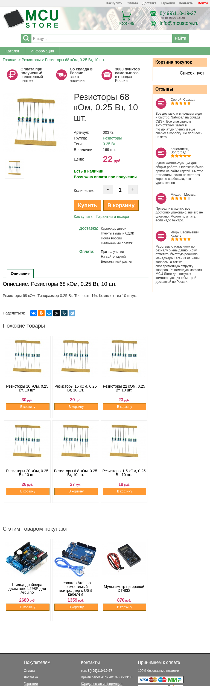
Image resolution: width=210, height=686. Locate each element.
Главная (10, 60)
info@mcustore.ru (179, 23)
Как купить (114, 3)
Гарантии (168, 3)
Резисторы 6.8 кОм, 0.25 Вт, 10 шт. (75, 477)
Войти (203, 3)
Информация (42, 51)
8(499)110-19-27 (178, 13)
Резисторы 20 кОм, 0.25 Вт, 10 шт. (27, 477)
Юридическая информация (101, 683)
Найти (180, 38)
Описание (20, 273)
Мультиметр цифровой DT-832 (124, 595)
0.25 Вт (109, 144)
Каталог (12, 51)
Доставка (149, 3)
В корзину (121, 205)
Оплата (132, 3)
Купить (87, 205)
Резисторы (31, 60)
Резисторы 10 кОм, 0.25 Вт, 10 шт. (27, 392)
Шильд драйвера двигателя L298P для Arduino (27, 595)
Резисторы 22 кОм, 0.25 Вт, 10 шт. (124, 392)
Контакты (186, 3)
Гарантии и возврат (113, 216)
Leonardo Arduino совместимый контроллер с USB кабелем (75, 595)
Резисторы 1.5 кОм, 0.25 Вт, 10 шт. (123, 477)
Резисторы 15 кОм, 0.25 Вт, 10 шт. (75, 392)
